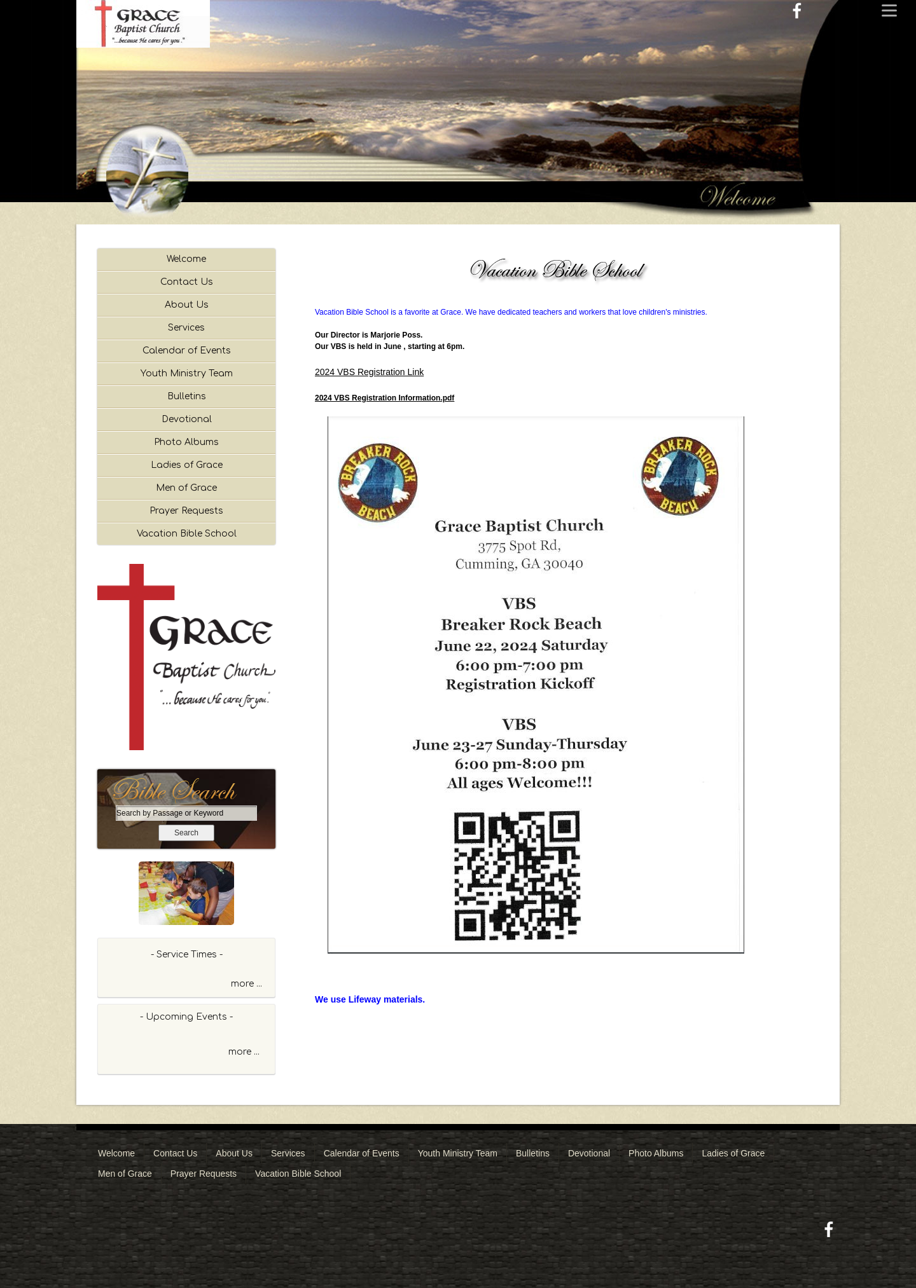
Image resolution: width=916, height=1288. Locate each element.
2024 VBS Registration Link (369, 372)
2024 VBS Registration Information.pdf (384, 398)
